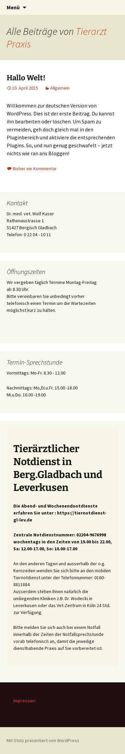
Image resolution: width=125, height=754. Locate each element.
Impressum (24, 701)
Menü (13, 7)
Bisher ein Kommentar (35, 168)
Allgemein (60, 88)
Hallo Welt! (26, 77)
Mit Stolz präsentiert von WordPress (43, 740)
